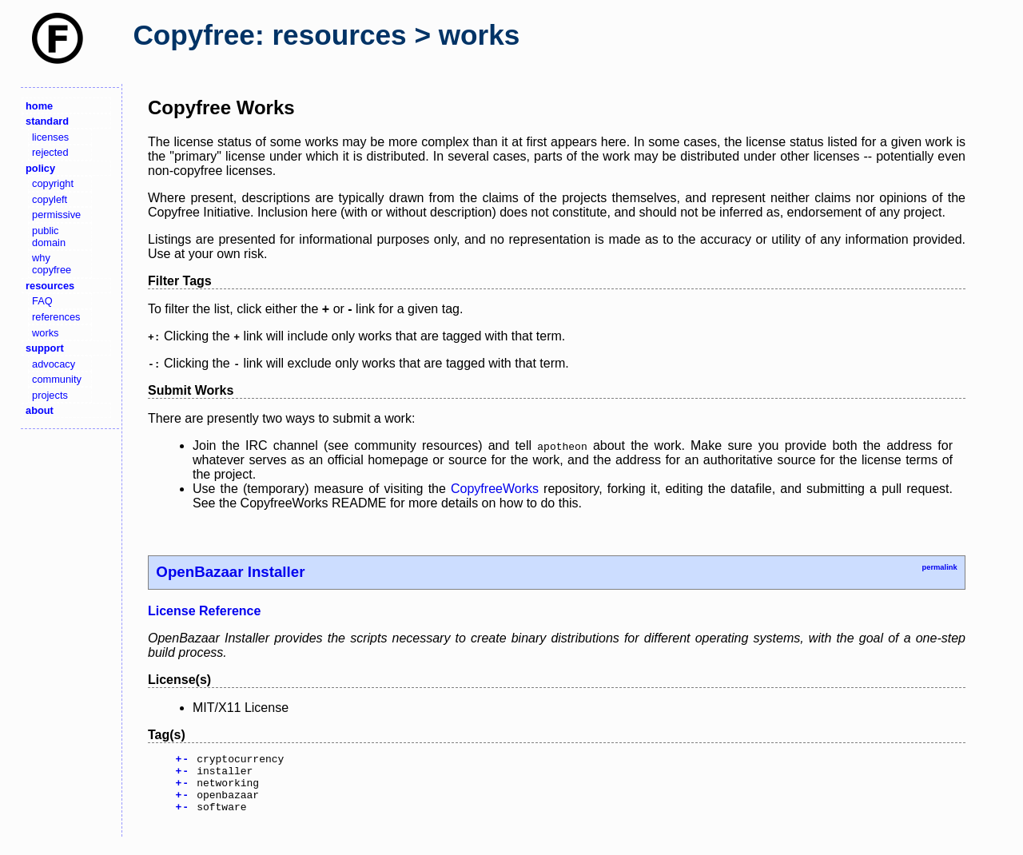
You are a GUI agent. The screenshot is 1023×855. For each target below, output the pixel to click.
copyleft (49, 199)
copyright (53, 183)
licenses (50, 137)
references (56, 317)
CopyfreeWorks (495, 488)
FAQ (42, 301)
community (57, 379)
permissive (56, 215)
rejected (50, 152)
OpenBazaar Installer (230, 571)
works (45, 333)
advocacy (53, 364)
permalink (939, 567)
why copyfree (51, 264)
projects (50, 395)
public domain (49, 237)
